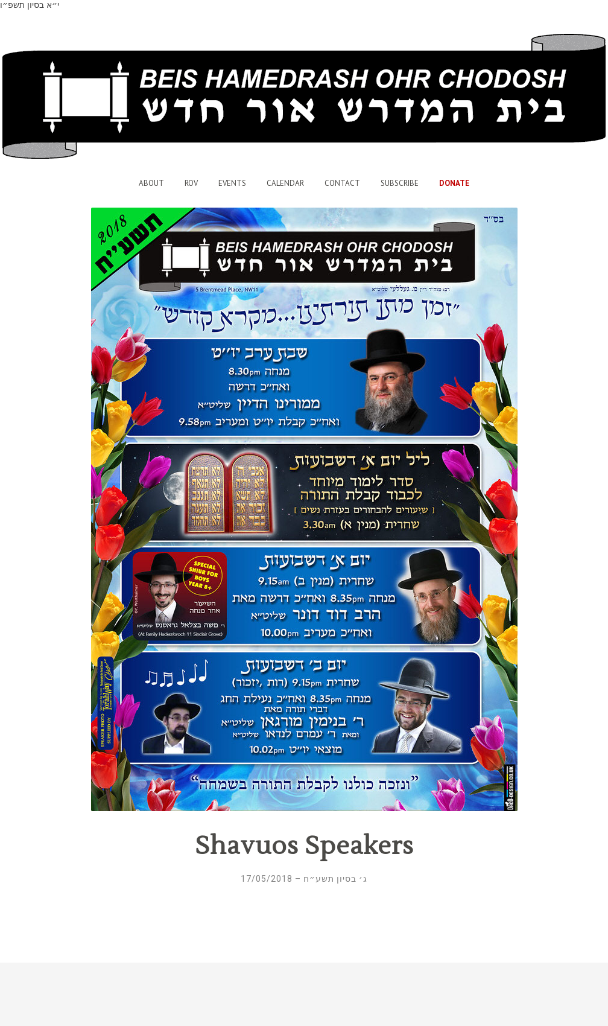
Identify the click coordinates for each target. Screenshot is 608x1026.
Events (232, 183)
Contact (342, 183)
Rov (191, 183)
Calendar (285, 183)
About (151, 183)
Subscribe (400, 183)
